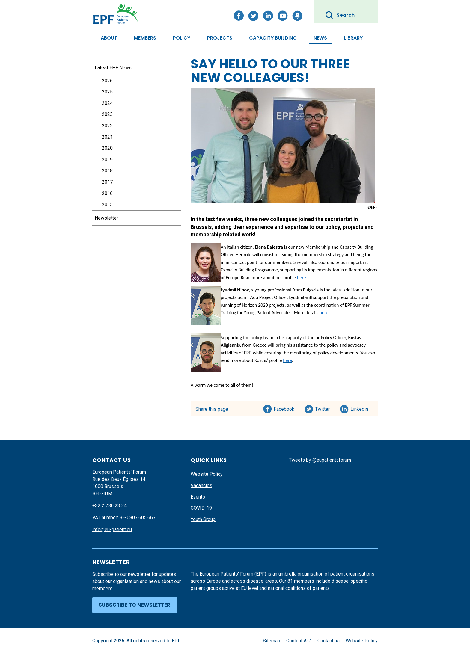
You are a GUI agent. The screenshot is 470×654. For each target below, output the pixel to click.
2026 (107, 81)
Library (353, 37)
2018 (107, 170)
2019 (107, 159)
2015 (107, 204)
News (320, 37)
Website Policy (207, 474)
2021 (107, 137)
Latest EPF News (113, 67)
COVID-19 (201, 508)
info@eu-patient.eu (112, 529)
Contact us (328, 641)
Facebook (284, 408)
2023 (107, 114)
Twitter (324, 408)
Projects (219, 37)
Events (198, 497)
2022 (107, 126)
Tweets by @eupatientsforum (320, 460)
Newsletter (106, 218)
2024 (107, 103)
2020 (107, 148)
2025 (107, 92)
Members (145, 37)
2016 (107, 193)
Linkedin (359, 408)
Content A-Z (298, 641)
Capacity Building (273, 37)
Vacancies (201, 485)
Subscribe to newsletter (134, 604)
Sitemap (271, 641)
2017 (107, 182)
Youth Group (203, 519)
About (109, 37)
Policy (181, 37)
